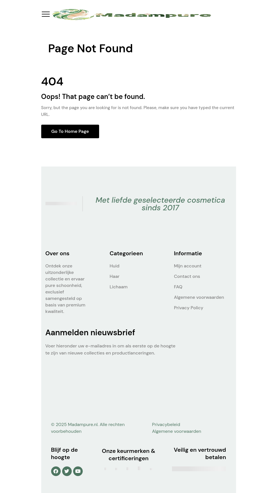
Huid (114, 266)
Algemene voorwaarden (199, 297)
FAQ (178, 287)
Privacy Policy (188, 308)
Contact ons (187, 276)
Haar (114, 276)
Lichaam (119, 287)
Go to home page (70, 131)
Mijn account (188, 266)
